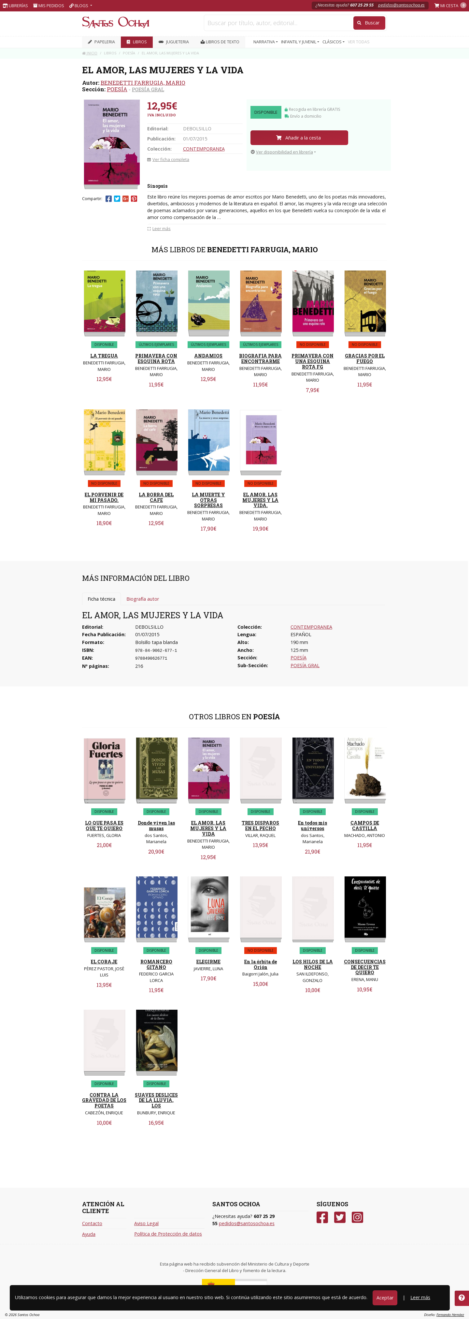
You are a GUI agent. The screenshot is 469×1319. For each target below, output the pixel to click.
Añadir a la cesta (298, 138)
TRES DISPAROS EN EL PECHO (260, 825)
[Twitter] (340, 1217)
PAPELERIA (101, 42)
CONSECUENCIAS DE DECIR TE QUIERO (365, 967)
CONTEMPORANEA (204, 149)
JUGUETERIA (174, 42)
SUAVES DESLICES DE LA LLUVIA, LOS (156, 1100)
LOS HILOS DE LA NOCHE (312, 964)
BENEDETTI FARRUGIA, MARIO (143, 82)
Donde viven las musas (156, 825)
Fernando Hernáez (450, 1314)
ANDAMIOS (208, 356)
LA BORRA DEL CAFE (156, 497)
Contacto (92, 1223)
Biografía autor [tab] (142, 599)
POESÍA (117, 89)
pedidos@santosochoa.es (401, 5)
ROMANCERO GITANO (156, 964)
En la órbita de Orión (260, 964)
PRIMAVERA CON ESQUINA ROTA (156, 358)
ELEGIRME (208, 962)
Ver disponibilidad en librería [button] (282, 152)
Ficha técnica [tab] (101, 599)
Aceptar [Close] (385, 1298)
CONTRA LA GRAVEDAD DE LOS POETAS (104, 1100)
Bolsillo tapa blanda (156, 642)
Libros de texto (220, 42)
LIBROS (137, 42)
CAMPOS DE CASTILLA (364, 825)
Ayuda (88, 1234)
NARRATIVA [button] (264, 42)
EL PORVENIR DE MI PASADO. (104, 497)
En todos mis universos (312, 825)
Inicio (89, 53)
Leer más (420, 1297)
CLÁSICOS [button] (332, 42)
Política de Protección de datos (168, 1234)
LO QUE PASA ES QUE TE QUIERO (104, 825)
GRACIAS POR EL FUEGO (365, 358)
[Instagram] (357, 1217)
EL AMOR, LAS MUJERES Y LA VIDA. (260, 500)
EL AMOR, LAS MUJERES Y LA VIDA (208, 828)
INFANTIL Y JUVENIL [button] (299, 42)
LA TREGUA (104, 356)
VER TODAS (359, 42)
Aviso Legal (146, 1223)
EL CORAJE (104, 962)
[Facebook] (322, 1217)
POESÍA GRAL (148, 89)
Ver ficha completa (168, 159)
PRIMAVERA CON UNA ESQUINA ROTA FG (312, 361)
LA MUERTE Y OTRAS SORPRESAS (208, 500)
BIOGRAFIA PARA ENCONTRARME (260, 358)
